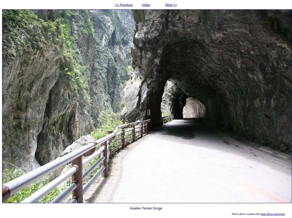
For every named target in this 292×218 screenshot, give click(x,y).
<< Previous (124, 5)
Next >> (171, 5)
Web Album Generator (272, 214)
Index (146, 5)
